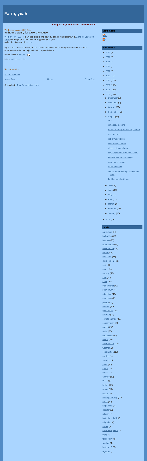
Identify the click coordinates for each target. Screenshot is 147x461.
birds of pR (108, 447)
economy (107, 298)
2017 (108, 52)
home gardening (110, 397)
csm (105, 35)
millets (105, 426)
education (22, 59)
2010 (108, 80)
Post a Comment (12, 74)
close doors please (116, 162)
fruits (105, 435)
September (113, 112)
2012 (108, 71)
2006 (108, 219)
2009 (108, 85)
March (111, 204)
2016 (108, 57)
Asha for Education (85, 37)
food (105, 277)
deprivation (108, 335)
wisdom (106, 443)
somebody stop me (116, 125)
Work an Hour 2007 (13, 37)
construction (108, 352)
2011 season (108, 343)
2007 (108, 94)
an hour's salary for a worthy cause (26, 32)
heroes (106, 252)
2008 (108, 89)
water (105, 331)
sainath (106, 360)
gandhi (106, 327)
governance (108, 310)
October (112, 107)
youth (105, 364)
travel (105, 401)
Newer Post (10, 79)
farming (106, 273)
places (106, 389)
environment (108, 248)
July (110, 185)
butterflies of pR (110, 418)
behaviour (107, 256)
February (112, 208)
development (108, 261)
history (106, 385)
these (7, 39)
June (110, 190)
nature (105, 339)
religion (106, 414)
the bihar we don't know (118, 179)
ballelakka (107, 236)
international (108, 286)
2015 (108, 61)
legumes (106, 451)
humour (106, 306)
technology (108, 439)
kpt (104, 40)
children (14, 59)
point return (108, 290)
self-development (110, 430)
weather (106, 348)
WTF (105, 381)
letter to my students (117, 143)
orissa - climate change (118, 148)
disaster (106, 410)
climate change (109, 319)
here (31, 42)
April (110, 199)
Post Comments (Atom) (28, 85)
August (111, 116)
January (112, 213)
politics (106, 302)
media (105, 269)
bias (109, 120)
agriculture (107, 232)
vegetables (108, 405)
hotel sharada (114, 134)
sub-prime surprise (116, 139)
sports (105, 368)
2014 (108, 66)
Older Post (90, 79)
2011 (108, 75)
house (105, 372)
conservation (108, 323)
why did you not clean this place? (123, 152)
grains (105, 393)
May (110, 194)
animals (106, 377)
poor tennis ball (115, 166)
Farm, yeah (15, 13)
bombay (106, 240)
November (113, 102)
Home (50, 79)
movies (106, 356)
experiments (108, 244)
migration (107, 422)
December (113, 98)
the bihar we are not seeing (120, 157)
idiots (105, 281)
